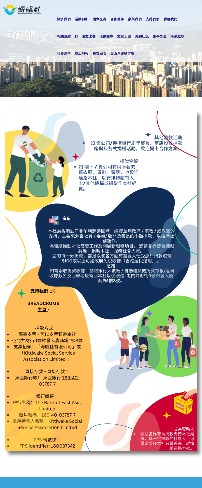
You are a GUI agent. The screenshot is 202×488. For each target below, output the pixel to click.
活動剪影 (82, 19)
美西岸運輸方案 (122, 53)
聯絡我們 (170, 19)
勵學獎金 (159, 36)
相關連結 (64, 36)
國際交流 (99, 19)
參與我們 (135, 19)
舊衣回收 (99, 53)
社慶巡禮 (64, 53)
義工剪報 (82, 53)
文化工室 (124, 36)
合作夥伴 (117, 19)
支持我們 (153, 19)
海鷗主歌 (177, 36)
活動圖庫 (106, 36)
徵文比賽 (88, 36)
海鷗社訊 (142, 36)
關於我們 (64, 19)
